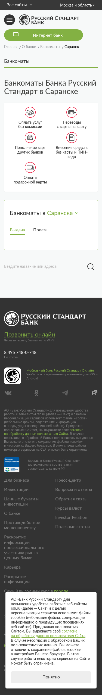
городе (61, 591)
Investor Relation (71, 517)
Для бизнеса (16, 480)
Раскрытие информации (17, 579)
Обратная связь (70, 499)
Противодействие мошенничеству (22, 525)
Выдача (17, 230)
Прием (40, 230)
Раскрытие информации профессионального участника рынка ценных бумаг (24, 547)
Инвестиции (16, 489)
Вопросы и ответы (73, 489)
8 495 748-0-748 (20, 352)
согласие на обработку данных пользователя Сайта (43, 432)
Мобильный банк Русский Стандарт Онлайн (60, 370)
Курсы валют (68, 508)
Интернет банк (48, 35)
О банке (12, 513)
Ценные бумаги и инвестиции (21, 501)
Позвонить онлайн (29, 335)
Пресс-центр (68, 480)
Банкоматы (16, 61)
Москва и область (77, 5)
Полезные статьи (72, 527)
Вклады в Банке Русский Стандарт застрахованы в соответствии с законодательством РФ (54, 464)
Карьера (12, 567)
